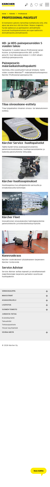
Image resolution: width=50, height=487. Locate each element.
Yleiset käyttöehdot (10, 328)
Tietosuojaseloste (9, 325)
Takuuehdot (6, 321)
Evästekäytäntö (8, 318)
